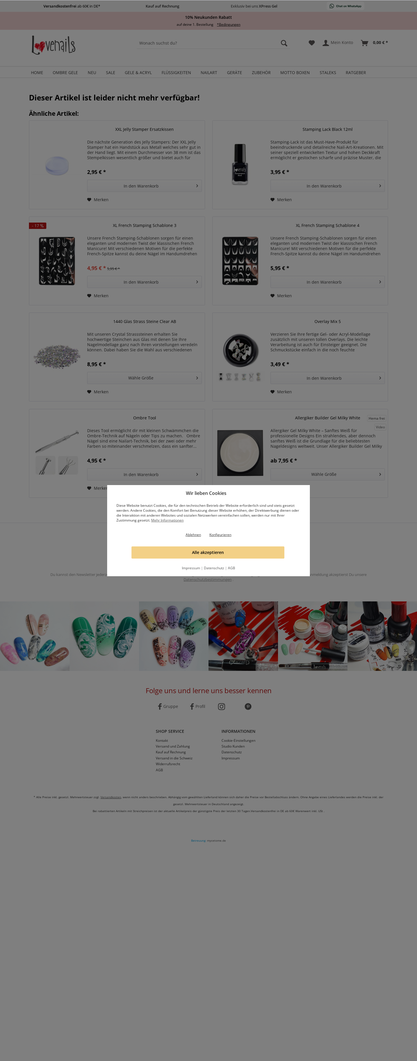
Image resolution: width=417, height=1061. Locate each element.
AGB (231, 568)
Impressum (191, 568)
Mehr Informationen (167, 520)
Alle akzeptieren (208, 552)
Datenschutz (214, 568)
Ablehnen (193, 534)
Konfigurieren (220, 534)
